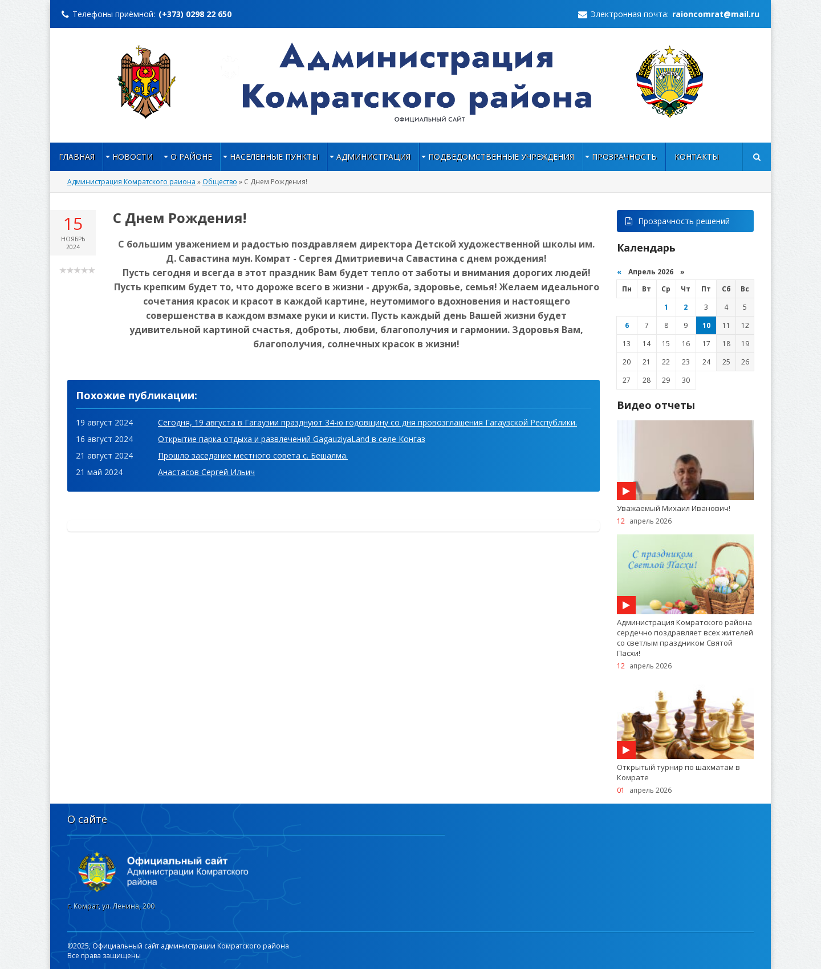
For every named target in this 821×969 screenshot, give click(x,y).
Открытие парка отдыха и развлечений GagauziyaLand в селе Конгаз (291, 438)
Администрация (373, 156)
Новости (132, 156)
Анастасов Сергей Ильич (206, 472)
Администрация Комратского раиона (131, 181)
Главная (77, 156)
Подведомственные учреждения (501, 156)
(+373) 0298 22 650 (194, 14)
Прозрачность (624, 156)
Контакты (696, 156)
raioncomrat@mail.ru (715, 14)
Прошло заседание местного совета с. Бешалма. (253, 455)
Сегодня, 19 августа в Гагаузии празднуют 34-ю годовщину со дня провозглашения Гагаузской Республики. (367, 422)
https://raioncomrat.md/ (410, 82)
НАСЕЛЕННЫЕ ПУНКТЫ (274, 156)
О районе (191, 156)
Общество (219, 181)
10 (706, 325)
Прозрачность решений (677, 221)
